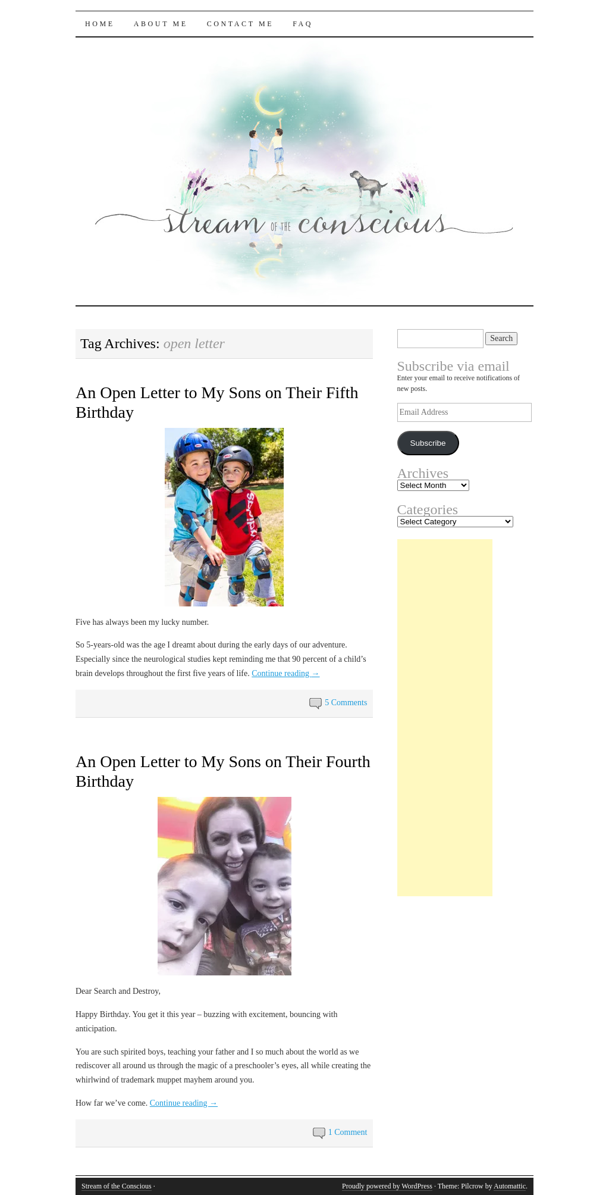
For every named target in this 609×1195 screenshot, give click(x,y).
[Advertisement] (444, 717)
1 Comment (348, 1132)
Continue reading (285, 673)
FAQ (303, 24)
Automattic (510, 1186)
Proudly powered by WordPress (387, 1186)
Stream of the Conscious (116, 1186)
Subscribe (427, 443)
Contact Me (240, 24)
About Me (161, 24)
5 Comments (346, 702)
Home (100, 24)
